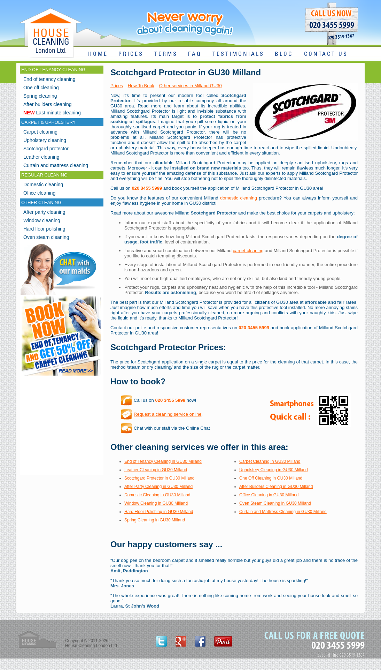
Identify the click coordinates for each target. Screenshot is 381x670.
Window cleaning (41, 220)
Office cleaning (39, 193)
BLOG (284, 54)
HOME (98, 54)
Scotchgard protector (46, 148)
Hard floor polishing (44, 229)
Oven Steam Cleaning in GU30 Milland (275, 503)
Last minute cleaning (52, 112)
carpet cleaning (248, 250)
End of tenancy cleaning (49, 79)
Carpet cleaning (40, 132)
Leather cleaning (41, 157)
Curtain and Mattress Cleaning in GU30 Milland (283, 511)
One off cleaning (41, 87)
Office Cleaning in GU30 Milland (269, 494)
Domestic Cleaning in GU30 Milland (157, 494)
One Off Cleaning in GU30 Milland (270, 478)
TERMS (166, 54)
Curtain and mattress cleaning (55, 165)
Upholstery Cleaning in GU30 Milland (273, 469)
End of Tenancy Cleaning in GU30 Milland (163, 461)
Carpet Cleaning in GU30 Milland (269, 461)
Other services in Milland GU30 (190, 85)
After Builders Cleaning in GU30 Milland (276, 486)
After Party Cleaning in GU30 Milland (158, 486)
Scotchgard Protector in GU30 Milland (159, 478)
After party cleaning (44, 212)
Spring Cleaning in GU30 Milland (154, 520)
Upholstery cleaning (44, 140)
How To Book (141, 85)
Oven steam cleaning (46, 237)
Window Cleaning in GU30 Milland (156, 503)
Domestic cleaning (43, 184)
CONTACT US (326, 54)
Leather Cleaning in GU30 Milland (155, 469)
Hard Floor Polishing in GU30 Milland (158, 511)
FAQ (195, 54)
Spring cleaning (40, 96)
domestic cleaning (238, 198)
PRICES (130, 54)
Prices (116, 85)
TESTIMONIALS (238, 54)
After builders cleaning (47, 104)
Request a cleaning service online (167, 414)
